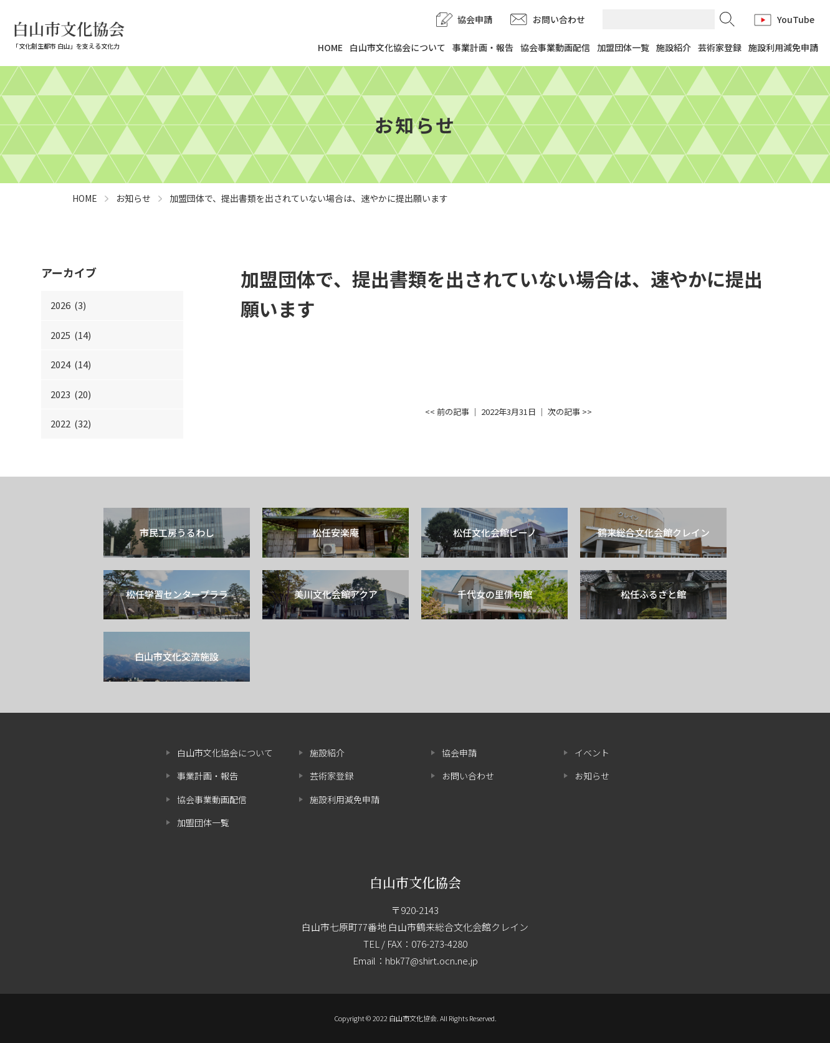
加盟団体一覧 (623, 47)
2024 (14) (70, 364)
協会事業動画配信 (555, 47)
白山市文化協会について (398, 47)
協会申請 (474, 19)
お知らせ (592, 775)
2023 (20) (70, 394)
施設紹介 (673, 47)
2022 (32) (70, 423)
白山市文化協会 (415, 882)
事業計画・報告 (482, 47)
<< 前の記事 (447, 411)
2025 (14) (70, 334)
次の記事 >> (570, 411)
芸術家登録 (720, 47)
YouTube (795, 19)
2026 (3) (68, 305)
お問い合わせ (559, 19)
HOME (330, 47)
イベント (592, 752)
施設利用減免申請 (783, 47)
